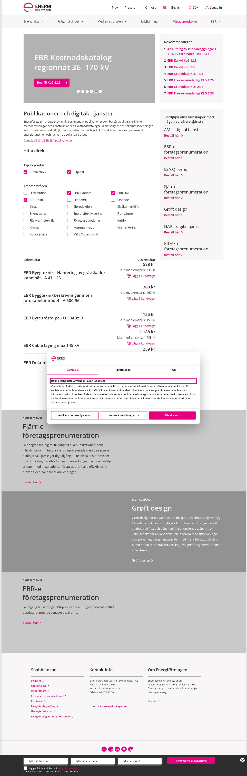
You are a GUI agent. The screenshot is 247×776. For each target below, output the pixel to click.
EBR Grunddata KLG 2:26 (185, 87)
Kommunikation (81, 227)
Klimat (31, 227)
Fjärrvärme (122, 213)
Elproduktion (79, 206)
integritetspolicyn (68, 767)
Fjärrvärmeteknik (39, 220)
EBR (214, 21)
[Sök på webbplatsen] (194, 7)
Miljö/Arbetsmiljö (82, 234)
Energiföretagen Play (44, 706)
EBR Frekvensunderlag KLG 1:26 (190, 80)
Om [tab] (174, 369)
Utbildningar (150, 21)
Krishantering (123, 227)
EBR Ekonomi (79, 193)
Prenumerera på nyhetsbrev (49, 696)
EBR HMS (120, 193)
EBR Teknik (34, 200)
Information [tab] (123, 369)
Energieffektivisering (84, 213)
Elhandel (120, 200)
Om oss (154, 701)
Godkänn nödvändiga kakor (75, 415)
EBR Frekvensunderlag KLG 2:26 (190, 93)
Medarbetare (40, 690)
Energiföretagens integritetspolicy (52, 716)
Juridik (118, 220)
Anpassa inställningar (123, 415)
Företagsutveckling (83, 220)
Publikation (35, 172)
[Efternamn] (93, 760)
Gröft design (142, 560)
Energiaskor (35, 213)
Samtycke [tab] (73, 369)
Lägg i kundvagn (141, 276)
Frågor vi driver (69, 21)
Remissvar (38, 701)
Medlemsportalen (110, 21)
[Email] (139, 760)
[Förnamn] (46, 760)
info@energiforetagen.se (112, 706)
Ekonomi (76, 200)
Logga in (37, 680)
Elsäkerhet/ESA (125, 206)
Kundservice (35, 234)
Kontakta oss (40, 685)
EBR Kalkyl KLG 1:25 (181, 60)
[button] (173, 7)
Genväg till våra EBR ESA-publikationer (48, 140)
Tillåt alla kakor (172, 415)
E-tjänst (75, 172)
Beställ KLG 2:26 (48, 82)
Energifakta (32, 21)
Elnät (30, 206)
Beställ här (172, 135)
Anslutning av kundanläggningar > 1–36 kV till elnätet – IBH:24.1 (192, 51)
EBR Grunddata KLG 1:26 (185, 74)
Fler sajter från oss (43, 711)
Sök (195, 7)
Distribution (35, 193)
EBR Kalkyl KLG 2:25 (181, 67)
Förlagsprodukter (185, 21)
